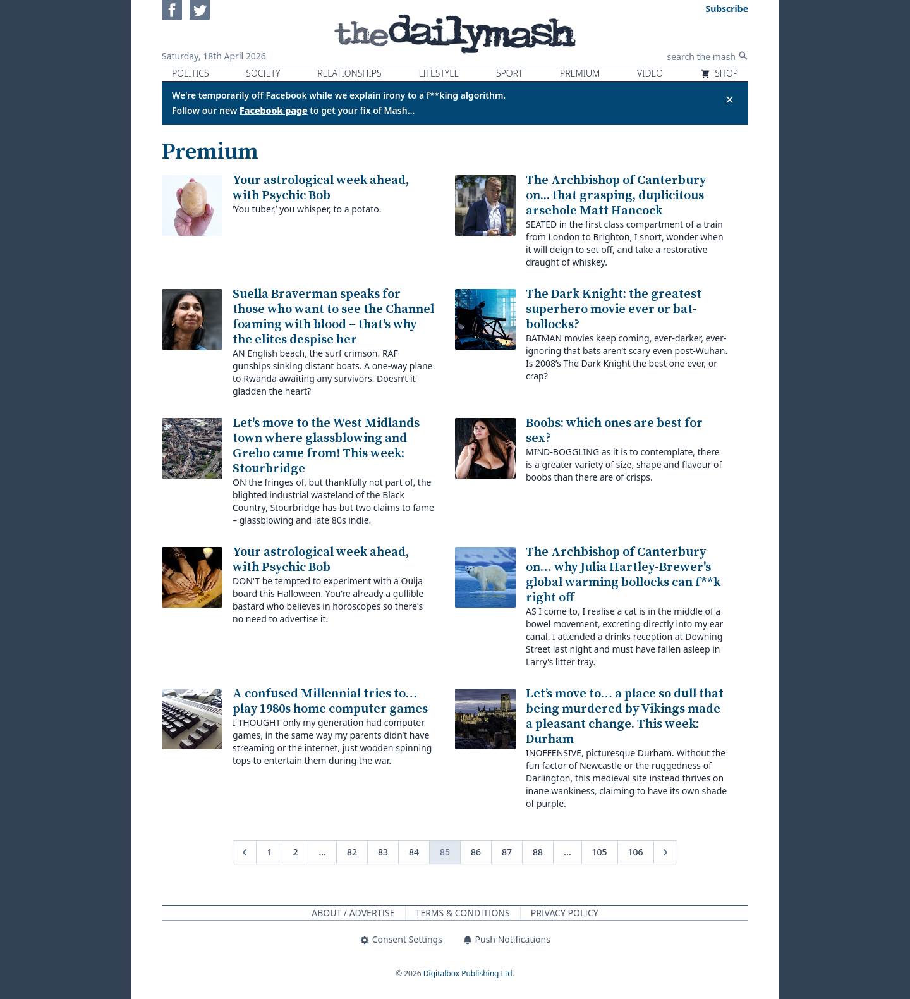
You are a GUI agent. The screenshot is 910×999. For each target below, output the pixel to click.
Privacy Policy (564, 913)
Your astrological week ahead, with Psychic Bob (321, 188)
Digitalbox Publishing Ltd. (468, 973)
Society (263, 73)
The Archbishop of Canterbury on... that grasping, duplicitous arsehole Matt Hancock (616, 196)
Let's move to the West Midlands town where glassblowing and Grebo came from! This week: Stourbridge (326, 446)
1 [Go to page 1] (269, 852)
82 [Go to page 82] (352, 852)
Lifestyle (438, 73)
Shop (719, 73)
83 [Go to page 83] (383, 852)
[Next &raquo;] (665, 852)
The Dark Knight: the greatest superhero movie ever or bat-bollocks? (613, 309)
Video (650, 73)
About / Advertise (353, 913)
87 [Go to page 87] (507, 852)
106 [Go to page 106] (635, 852)
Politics (190, 73)
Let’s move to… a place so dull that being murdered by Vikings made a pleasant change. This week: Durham (625, 716)
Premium (580, 73)
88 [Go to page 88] (538, 852)
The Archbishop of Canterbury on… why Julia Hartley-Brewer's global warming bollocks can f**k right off (623, 575)
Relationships (349, 73)
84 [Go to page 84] (414, 852)
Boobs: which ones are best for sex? (614, 430)
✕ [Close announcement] (729, 99)
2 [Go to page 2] (295, 852)
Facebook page (274, 110)
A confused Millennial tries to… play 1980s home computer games (330, 701)
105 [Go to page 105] (599, 852)
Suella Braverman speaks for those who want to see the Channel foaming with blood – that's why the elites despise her (333, 317)
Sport (509, 73)
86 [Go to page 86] (476, 852)
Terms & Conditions (463, 913)
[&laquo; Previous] (245, 852)
